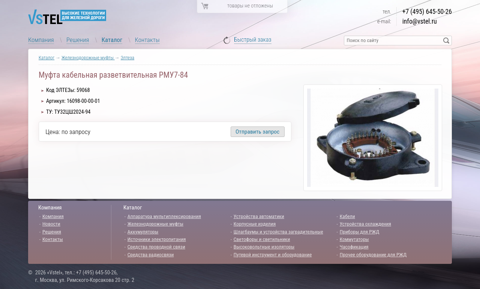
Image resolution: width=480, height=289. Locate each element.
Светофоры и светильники (262, 239)
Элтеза (127, 57)
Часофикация (354, 247)
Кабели (347, 216)
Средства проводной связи (156, 247)
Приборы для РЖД (360, 232)
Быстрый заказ (253, 40)
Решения (77, 40)
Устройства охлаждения (365, 224)
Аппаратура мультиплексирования (164, 216)
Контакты (147, 40)
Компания (41, 40)
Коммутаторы (354, 239)
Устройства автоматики (259, 216)
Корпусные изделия (255, 224)
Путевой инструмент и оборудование (273, 254)
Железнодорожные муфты (88, 57)
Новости (51, 224)
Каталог (112, 40)
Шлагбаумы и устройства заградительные (278, 232)
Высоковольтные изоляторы (264, 247)
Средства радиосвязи (151, 254)
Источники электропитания (157, 239)
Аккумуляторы (143, 232)
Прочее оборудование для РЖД (373, 254)
